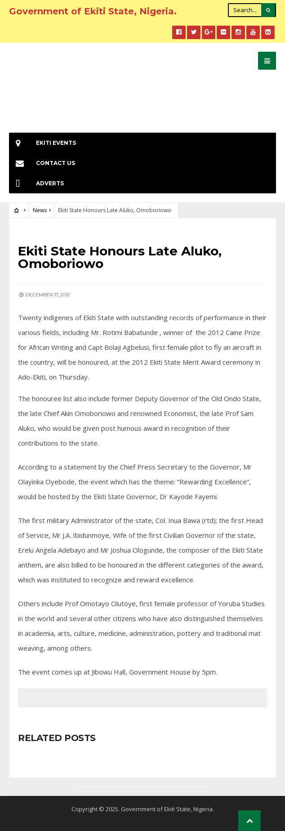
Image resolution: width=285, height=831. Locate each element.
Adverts (36, 183)
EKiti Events (42, 143)
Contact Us (42, 163)
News (40, 210)
